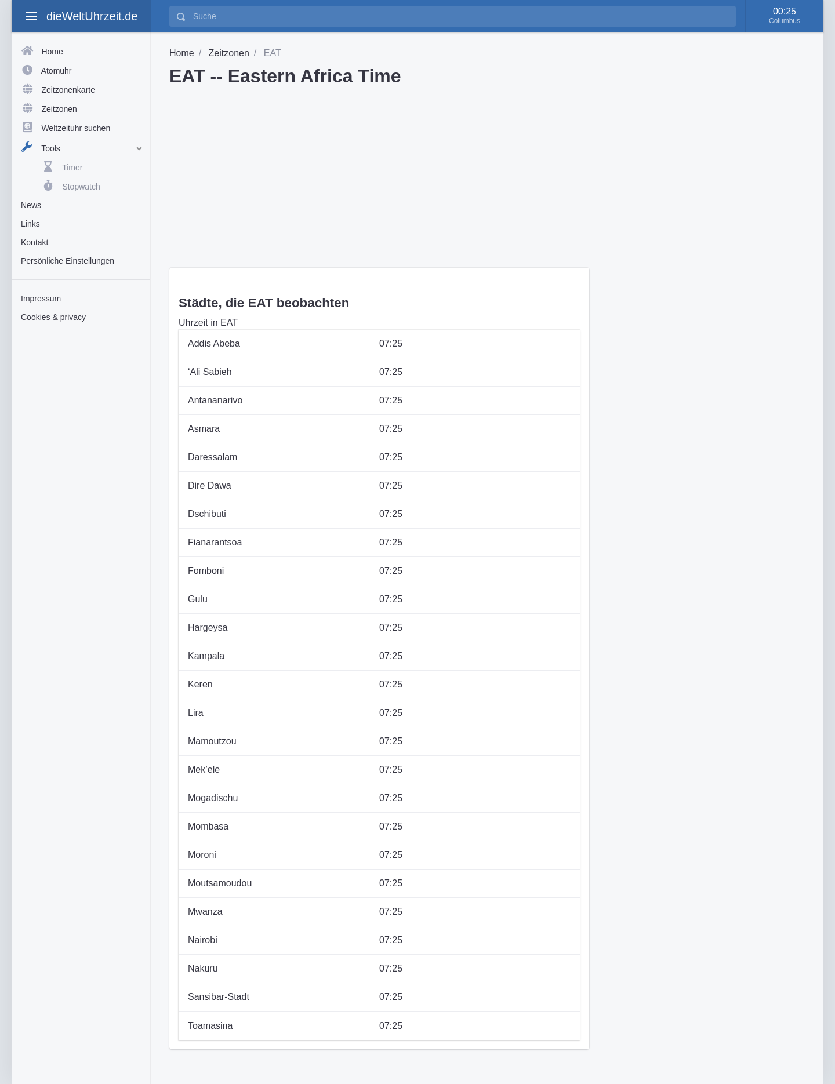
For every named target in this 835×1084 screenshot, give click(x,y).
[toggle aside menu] (31, 16)
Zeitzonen (229, 53)
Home (181, 53)
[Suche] (460, 16)
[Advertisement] (81, 512)
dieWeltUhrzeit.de (91, 16)
